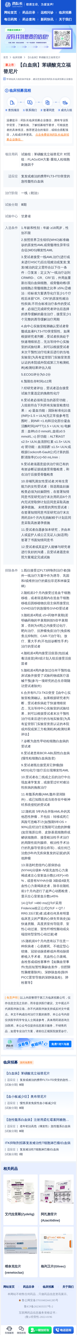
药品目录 (28, 12)
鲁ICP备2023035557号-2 (38, 1306)
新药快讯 (47, 19)
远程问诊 (47, 12)
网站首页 (10, 12)
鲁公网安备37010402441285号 (40, 1300)
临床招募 (65, 12)
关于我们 (65, 19)
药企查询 (28, 19)
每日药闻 (10, 19)
